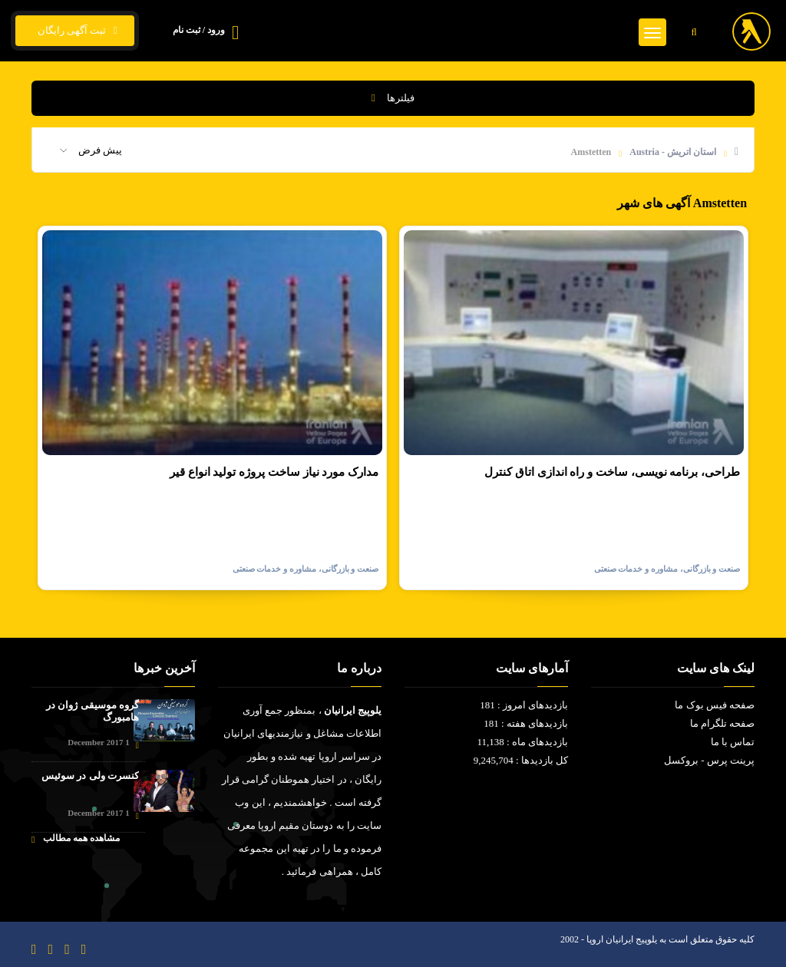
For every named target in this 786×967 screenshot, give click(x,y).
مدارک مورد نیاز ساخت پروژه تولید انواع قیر (274, 472)
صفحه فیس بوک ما (715, 705)
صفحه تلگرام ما (722, 723)
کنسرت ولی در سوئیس (90, 775)
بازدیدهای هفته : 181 (526, 723)
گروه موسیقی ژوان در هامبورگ (92, 711)
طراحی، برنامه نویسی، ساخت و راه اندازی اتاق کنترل (612, 472)
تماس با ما (733, 742)
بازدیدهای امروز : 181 (524, 705)
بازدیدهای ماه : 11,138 (522, 742)
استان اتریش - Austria (672, 152)
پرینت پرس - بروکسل (709, 760)
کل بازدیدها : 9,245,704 (521, 760)
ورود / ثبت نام (199, 30)
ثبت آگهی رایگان (74, 30)
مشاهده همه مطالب (75, 838)
